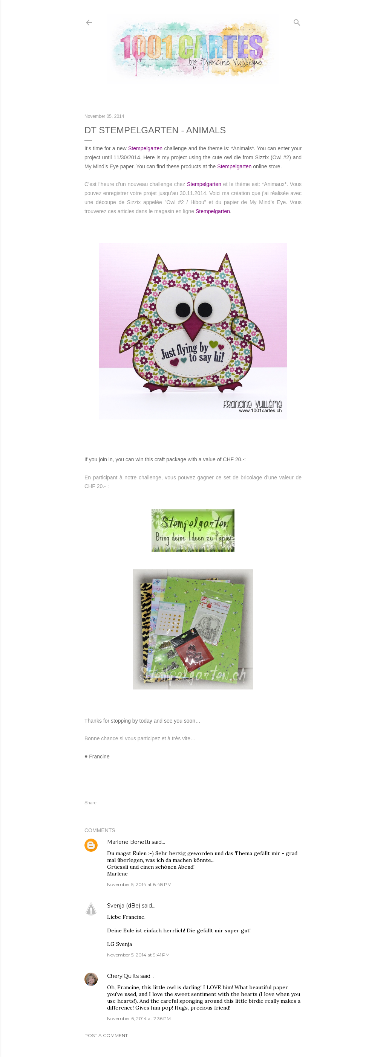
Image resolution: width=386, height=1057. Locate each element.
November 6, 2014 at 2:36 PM (139, 1018)
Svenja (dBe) (123, 905)
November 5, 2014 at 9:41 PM (138, 955)
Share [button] (90, 802)
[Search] (297, 21)
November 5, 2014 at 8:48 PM (139, 884)
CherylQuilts (123, 976)
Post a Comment (106, 1035)
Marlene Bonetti (128, 842)
